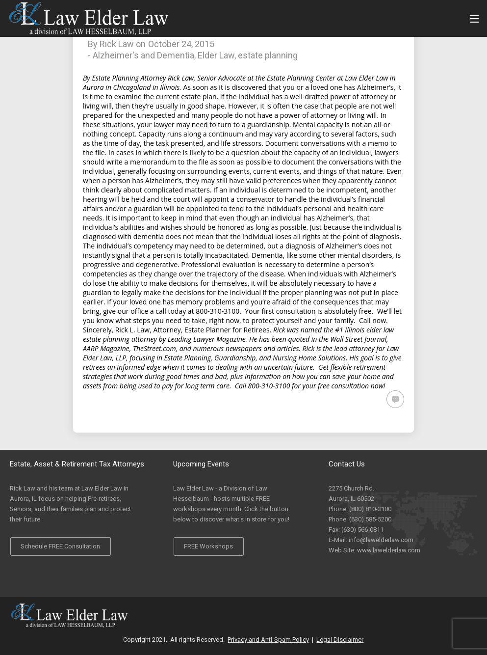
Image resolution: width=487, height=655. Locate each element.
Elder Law (216, 55)
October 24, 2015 (181, 44)
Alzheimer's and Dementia (143, 55)
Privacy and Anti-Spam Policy (268, 639)
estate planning (268, 55)
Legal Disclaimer (339, 639)
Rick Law (117, 44)
